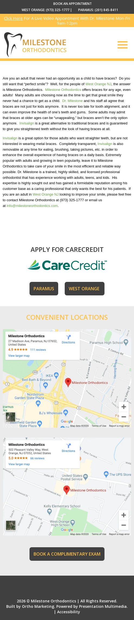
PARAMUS (44, 289)
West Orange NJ (98, 84)
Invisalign (26, 123)
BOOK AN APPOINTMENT (72, 3)
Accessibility (68, 611)
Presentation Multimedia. (103, 606)
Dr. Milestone (72, 101)
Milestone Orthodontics (63, 90)
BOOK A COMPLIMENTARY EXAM (67, 554)
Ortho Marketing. (38, 606)
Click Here (13, 18)
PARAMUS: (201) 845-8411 (98, 10)
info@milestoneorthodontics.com (32, 206)
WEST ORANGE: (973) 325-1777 (45, 10)
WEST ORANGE (84, 289)
